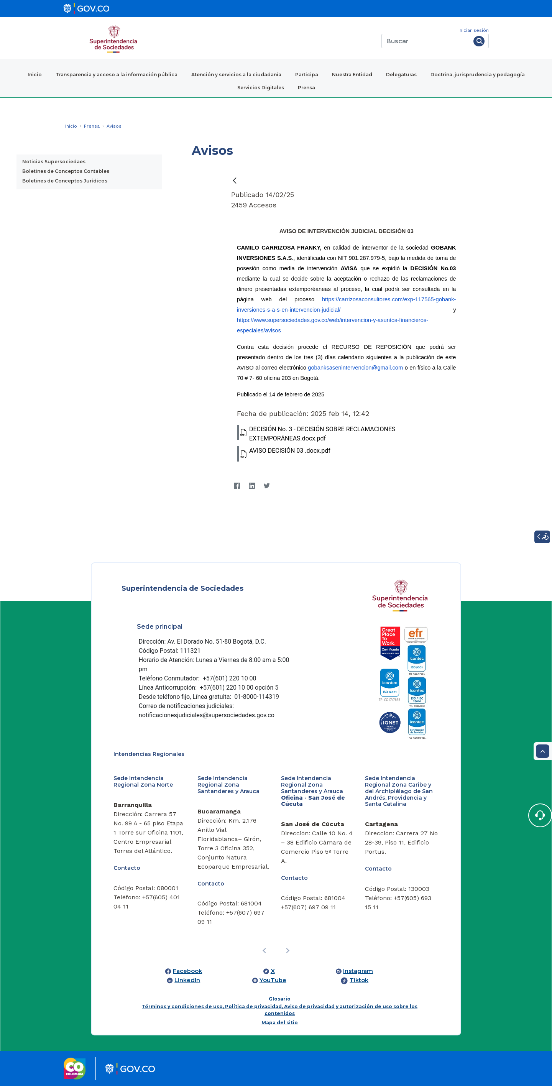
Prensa (306, 87)
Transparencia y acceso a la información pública (116, 74)
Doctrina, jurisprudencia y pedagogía (477, 74)
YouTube (273, 980)
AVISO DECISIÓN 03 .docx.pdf (283, 454)
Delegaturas (401, 74)
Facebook (187, 971)
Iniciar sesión (473, 30)
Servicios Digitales (260, 87)
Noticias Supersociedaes (53, 161)
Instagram (358, 971)
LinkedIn (187, 980)
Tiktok (359, 980)
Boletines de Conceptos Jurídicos (64, 181)
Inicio (35, 74)
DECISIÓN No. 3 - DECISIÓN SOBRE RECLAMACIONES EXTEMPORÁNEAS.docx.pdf (316, 433)
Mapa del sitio (279, 1022)
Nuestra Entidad (352, 74)
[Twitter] (267, 486)
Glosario (280, 999)
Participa (306, 74)
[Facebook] (237, 486)
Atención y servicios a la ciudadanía (236, 74)
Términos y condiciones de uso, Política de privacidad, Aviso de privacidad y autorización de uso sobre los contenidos (279, 1010)
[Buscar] (426, 41)
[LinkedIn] (252, 486)
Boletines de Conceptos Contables (65, 171)
